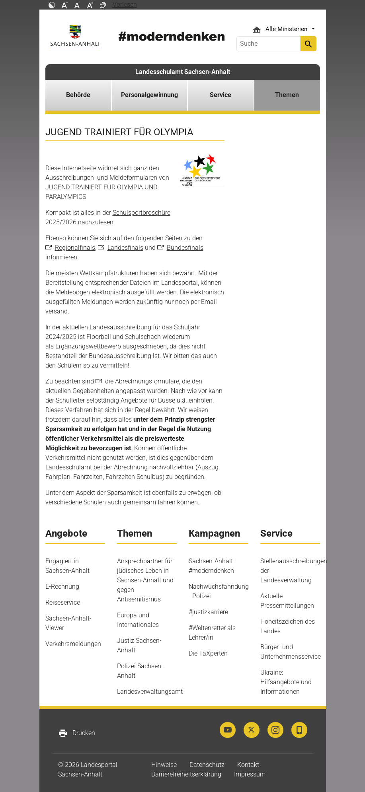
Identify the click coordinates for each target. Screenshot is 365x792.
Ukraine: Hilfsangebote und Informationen (286, 682)
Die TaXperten (208, 653)
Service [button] (220, 95)
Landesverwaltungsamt (150, 691)
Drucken (76, 733)
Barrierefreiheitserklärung (186, 774)
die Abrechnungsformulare (142, 381)
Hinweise (164, 765)
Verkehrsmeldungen (73, 644)
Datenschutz (206, 765)
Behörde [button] (78, 95)
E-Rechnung (62, 586)
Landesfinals (125, 247)
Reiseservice (62, 602)
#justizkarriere (208, 612)
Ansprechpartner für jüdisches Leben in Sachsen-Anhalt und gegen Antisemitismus (145, 580)
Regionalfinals (75, 247)
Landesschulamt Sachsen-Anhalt (182, 72)
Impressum (249, 774)
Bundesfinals (185, 247)
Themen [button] (287, 95)
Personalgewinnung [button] (149, 95)
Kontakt (248, 765)
